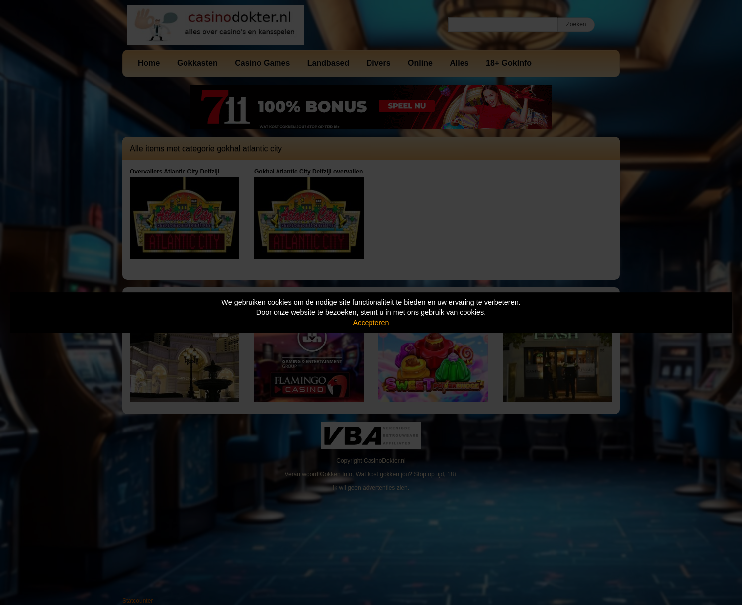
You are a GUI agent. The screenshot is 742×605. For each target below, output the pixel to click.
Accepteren (371, 323)
